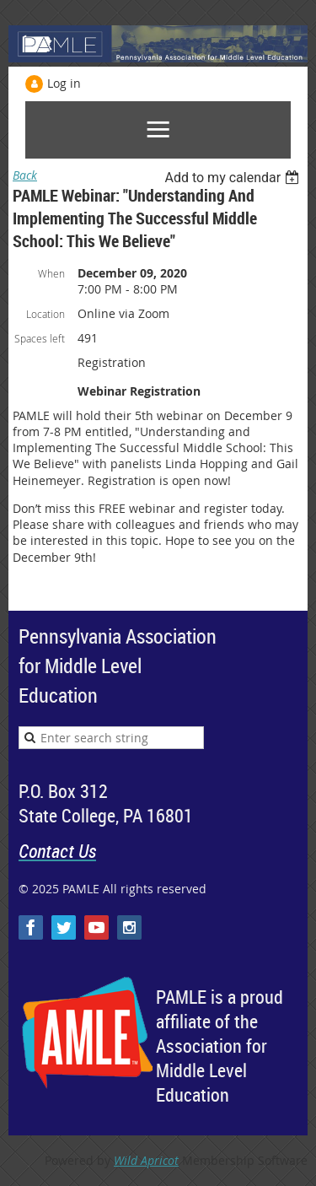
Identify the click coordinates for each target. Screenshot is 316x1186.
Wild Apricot (146, 1160)
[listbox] (233, 177)
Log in (64, 83)
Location (45, 314)
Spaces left (39, 338)
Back (25, 175)
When (51, 273)
